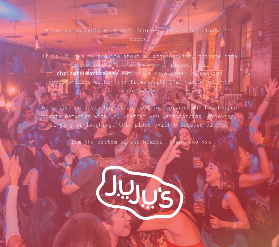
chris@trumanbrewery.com (94, 74)
